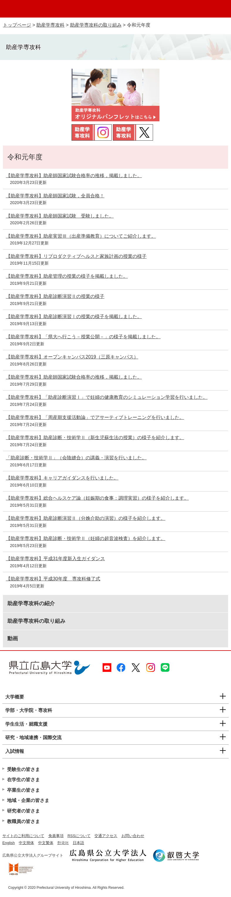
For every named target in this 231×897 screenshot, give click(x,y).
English (8, 843)
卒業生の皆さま (23, 790)
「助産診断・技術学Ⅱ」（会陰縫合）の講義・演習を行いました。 (76, 457)
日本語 (78, 843)
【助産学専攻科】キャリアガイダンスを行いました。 (62, 477)
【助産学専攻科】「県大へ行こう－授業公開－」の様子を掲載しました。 (83, 336)
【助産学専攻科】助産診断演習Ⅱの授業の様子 (55, 296)
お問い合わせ (132, 836)
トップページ (17, 25)
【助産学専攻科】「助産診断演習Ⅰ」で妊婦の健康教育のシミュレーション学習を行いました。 (107, 397)
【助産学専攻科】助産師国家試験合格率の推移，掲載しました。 (74, 175)
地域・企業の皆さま (28, 800)
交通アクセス (105, 836)
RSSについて (79, 836)
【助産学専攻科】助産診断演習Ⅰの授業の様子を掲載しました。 (74, 316)
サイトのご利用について (23, 836)
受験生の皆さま (23, 769)
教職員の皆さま (23, 821)
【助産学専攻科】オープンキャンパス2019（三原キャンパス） (72, 356)
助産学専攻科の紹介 (31, 603)
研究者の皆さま (23, 810)
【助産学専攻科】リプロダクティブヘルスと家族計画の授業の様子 (76, 256)
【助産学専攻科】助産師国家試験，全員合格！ (55, 195)
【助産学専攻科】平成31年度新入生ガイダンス (55, 558)
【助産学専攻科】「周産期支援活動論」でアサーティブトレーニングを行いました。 (95, 417)
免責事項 (56, 836)
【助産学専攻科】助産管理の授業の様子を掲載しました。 (67, 276)
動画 (12, 638)
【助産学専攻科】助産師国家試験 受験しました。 (60, 215)
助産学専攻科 (50, 25)
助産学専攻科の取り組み (96, 25)
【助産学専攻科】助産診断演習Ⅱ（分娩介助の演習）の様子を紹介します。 (85, 518)
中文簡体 (26, 843)
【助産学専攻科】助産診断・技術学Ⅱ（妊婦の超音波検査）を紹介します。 (85, 538)
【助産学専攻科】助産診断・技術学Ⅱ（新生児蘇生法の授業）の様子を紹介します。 (95, 437)
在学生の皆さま (23, 779)
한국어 (63, 843)
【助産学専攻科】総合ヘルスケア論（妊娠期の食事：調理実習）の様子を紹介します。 (97, 498)
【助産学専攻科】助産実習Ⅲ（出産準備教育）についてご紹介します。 (81, 236)
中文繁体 (45, 843)
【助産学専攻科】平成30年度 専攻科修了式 (53, 578)
